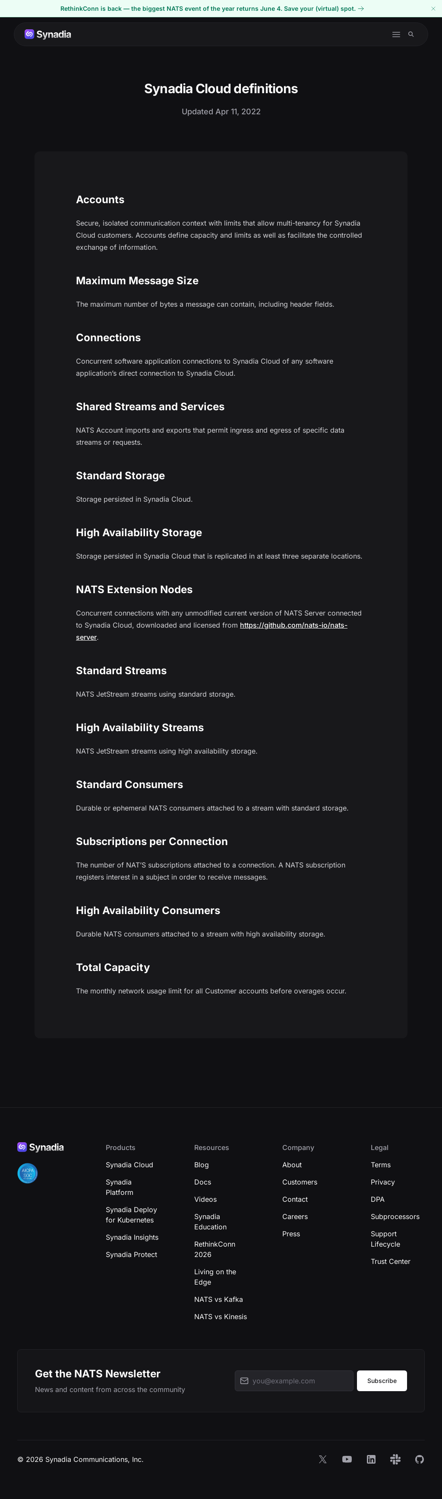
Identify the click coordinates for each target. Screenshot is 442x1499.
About (292, 1164)
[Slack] (395, 1459)
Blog (201, 1164)
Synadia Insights (132, 1237)
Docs (202, 1182)
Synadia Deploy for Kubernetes (131, 1214)
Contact (295, 1199)
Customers (299, 1182)
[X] (323, 1459)
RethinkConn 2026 (214, 1249)
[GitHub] (419, 1459)
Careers (295, 1216)
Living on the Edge (215, 1276)
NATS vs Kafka (218, 1299)
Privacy (383, 1182)
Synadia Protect (131, 1254)
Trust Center (390, 1261)
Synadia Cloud (129, 1164)
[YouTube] (347, 1459)
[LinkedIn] (371, 1459)
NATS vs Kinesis (220, 1316)
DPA (378, 1199)
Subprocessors (395, 1216)
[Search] (411, 34)
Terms (381, 1164)
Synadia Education (210, 1221)
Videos (205, 1199)
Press (291, 1233)
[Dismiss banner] (433, 8)
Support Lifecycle (385, 1238)
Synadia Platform (119, 1187)
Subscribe (382, 1380)
